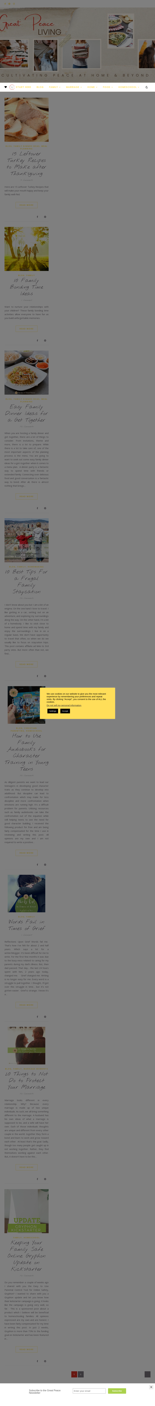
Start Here (23, 87)
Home (91, 87)
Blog (40, 87)
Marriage (72, 87)
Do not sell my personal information (64, 705)
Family (53, 87)
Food (106, 87)
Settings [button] (52, 711)
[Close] (151, 1387)
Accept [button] (65, 711)
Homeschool (127, 87)
